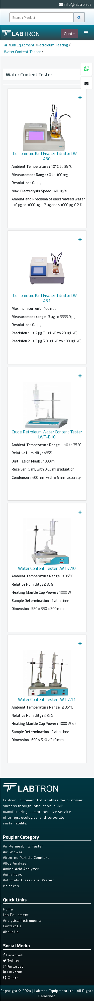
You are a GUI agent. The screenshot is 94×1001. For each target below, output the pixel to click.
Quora (11, 977)
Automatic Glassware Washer (28, 880)
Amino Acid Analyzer (21, 868)
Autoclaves (12, 874)
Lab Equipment (22, 45)
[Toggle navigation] (86, 33)
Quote (69, 34)
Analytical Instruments (22, 920)
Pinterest (13, 966)
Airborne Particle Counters (26, 857)
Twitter (11, 960)
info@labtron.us (75, 4)
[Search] (79, 17)
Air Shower (13, 852)
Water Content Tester (22, 52)
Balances (11, 885)
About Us (11, 931)
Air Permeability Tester (23, 846)
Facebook (13, 955)
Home (8, 909)
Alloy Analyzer (15, 863)
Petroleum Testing (52, 45)
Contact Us (12, 926)
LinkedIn (12, 971)
